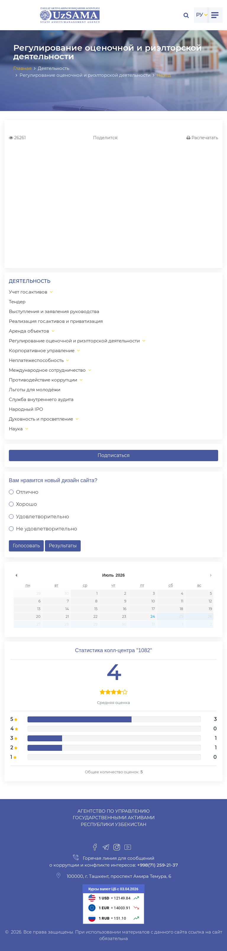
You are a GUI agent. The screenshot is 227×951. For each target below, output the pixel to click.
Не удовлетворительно (46, 529)
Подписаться (114, 455)
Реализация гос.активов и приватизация (56, 321)
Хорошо (26, 504)
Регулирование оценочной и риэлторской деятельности (74, 341)
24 (152, 616)
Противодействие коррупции (43, 380)
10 (153, 601)
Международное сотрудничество (47, 370)
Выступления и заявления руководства (54, 311)
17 (153, 609)
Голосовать (26, 546)
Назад (164, 75)
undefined (16, 575)
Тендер (17, 301)
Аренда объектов (29, 331)
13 (38, 609)
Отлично (27, 492)
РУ (199, 15)
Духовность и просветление (41, 419)
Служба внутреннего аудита (41, 399)
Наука (16, 429)
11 (182, 601)
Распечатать (202, 137)
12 (210, 601)
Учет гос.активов (28, 292)
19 (210, 609)
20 (38, 616)
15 (96, 609)
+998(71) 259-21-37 (157, 865)
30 (66, 593)
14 (67, 609)
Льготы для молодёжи (34, 389)
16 (124, 609)
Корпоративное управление (41, 350)
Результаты (63, 546)
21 (67, 616)
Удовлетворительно (42, 516)
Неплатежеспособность (36, 360)
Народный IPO (26, 409)
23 (124, 616)
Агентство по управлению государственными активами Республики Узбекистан (114, 817)
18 (181, 609)
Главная (22, 68)
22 (95, 616)
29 (38, 593)
